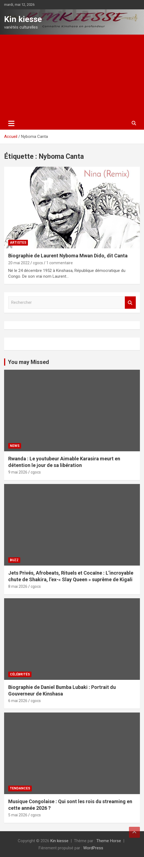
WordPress (93, 847)
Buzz (14, 560)
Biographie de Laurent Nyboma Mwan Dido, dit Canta (68, 255)
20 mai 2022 (19, 263)
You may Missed (28, 362)
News (14, 446)
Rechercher (130, 302)
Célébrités (20, 674)
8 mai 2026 (17, 586)
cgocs (38, 263)
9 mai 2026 (17, 472)
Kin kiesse (23, 19)
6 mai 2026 (17, 701)
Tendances (20, 788)
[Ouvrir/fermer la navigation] (11, 123)
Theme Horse (108, 840)
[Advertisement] (72, 75)
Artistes (18, 242)
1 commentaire (59, 263)
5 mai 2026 (17, 815)
